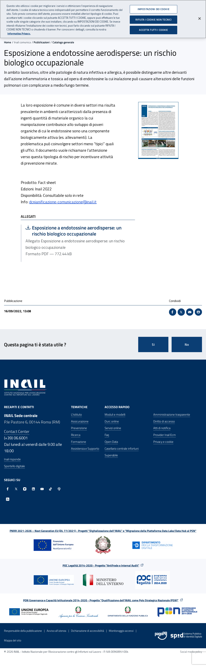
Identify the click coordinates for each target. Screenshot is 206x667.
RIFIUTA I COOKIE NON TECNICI (153, 18)
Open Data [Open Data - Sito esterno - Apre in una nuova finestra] (111, 441)
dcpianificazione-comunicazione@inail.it (63, 202)
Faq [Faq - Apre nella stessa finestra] (107, 435)
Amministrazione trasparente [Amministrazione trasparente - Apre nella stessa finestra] (171, 414)
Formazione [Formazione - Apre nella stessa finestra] (78, 441)
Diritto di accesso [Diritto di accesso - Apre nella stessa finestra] (164, 421)
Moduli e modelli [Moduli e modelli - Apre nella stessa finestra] (115, 414)
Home (7, 42)
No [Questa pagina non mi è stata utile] (187, 344)
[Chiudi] (199, 17)
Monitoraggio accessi (121, 631)
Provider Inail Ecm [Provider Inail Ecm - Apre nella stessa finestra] (164, 435)
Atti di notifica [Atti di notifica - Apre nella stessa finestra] (161, 428)
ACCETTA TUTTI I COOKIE (153, 28)
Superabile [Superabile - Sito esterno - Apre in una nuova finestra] (111, 455)
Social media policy (191, 651)
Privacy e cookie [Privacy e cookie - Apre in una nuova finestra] (163, 441)
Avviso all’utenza (56, 631)
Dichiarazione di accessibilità (87, 631)
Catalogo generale (63, 42)
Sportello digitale (14, 466)
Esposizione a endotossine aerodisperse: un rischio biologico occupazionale (74, 231)
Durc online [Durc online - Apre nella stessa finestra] (112, 421)
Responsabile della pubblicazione (23, 631)
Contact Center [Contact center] (16, 431)
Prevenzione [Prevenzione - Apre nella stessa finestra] (79, 428)
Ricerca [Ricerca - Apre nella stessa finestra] (75, 435)
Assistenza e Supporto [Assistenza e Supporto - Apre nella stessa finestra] (85, 448)
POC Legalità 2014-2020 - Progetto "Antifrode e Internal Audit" (101, 565)
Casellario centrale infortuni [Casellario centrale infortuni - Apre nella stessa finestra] (122, 448)
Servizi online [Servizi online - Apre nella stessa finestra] (113, 428)
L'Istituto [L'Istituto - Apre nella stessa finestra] (76, 414)
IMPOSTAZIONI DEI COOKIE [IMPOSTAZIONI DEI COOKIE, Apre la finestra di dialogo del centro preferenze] (153, 8)
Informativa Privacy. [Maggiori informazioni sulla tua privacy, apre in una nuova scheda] (19, 32)
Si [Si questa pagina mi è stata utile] (153, 344)
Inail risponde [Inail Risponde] (12, 459)
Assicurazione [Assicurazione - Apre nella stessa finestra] (80, 421)
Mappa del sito (12, 640)
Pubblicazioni (41, 42)
